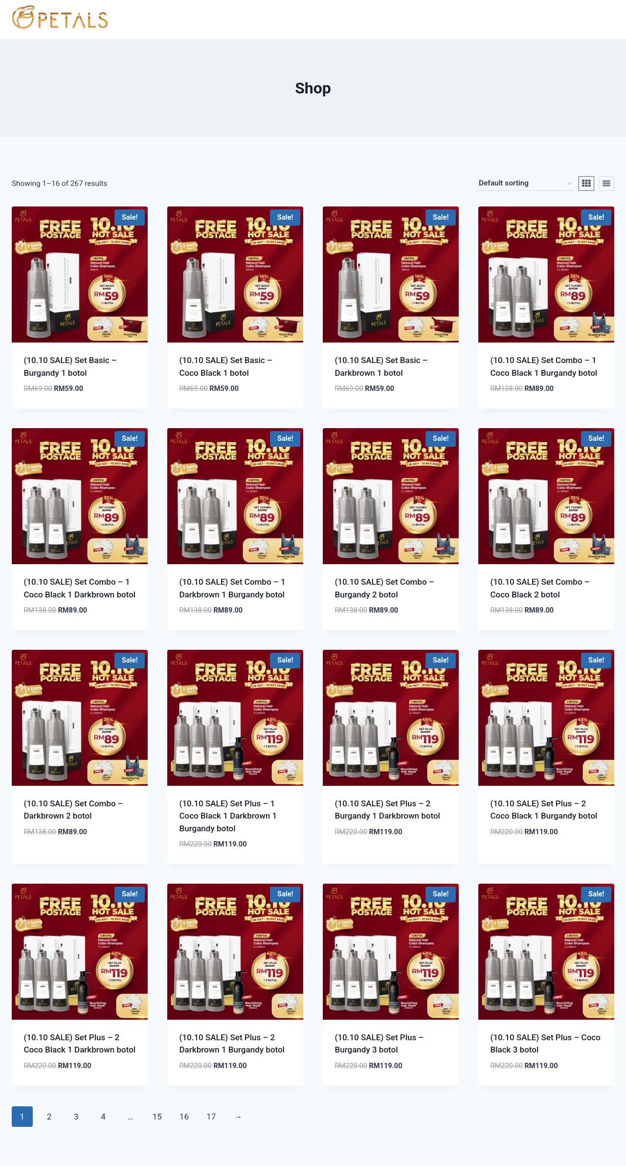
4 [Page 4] (103, 1116)
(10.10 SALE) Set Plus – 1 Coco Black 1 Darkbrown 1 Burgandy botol (228, 816)
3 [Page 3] (76, 1116)
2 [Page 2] (49, 1116)
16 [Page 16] (184, 1116)
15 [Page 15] (157, 1116)
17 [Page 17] (211, 1116)
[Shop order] (525, 183)
